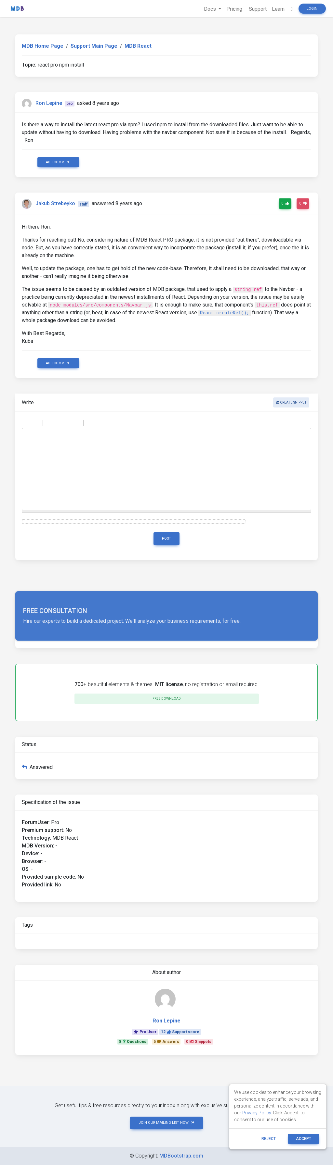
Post (166, 538)
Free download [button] (167, 698)
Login (312, 8)
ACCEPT (303, 1138)
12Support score (180, 1032)
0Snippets (198, 1041)
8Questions (132, 1041)
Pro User (145, 1032)
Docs (210, 9)
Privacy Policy (256, 1112)
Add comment (58, 162)
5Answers (166, 1041)
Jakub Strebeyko (55, 204)
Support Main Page (94, 46)
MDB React (138, 46)
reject (268, 1138)
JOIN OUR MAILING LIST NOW (166, 1123)
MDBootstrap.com (181, 1156)
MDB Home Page (42, 46)
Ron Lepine (48, 103)
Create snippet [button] (291, 402)
